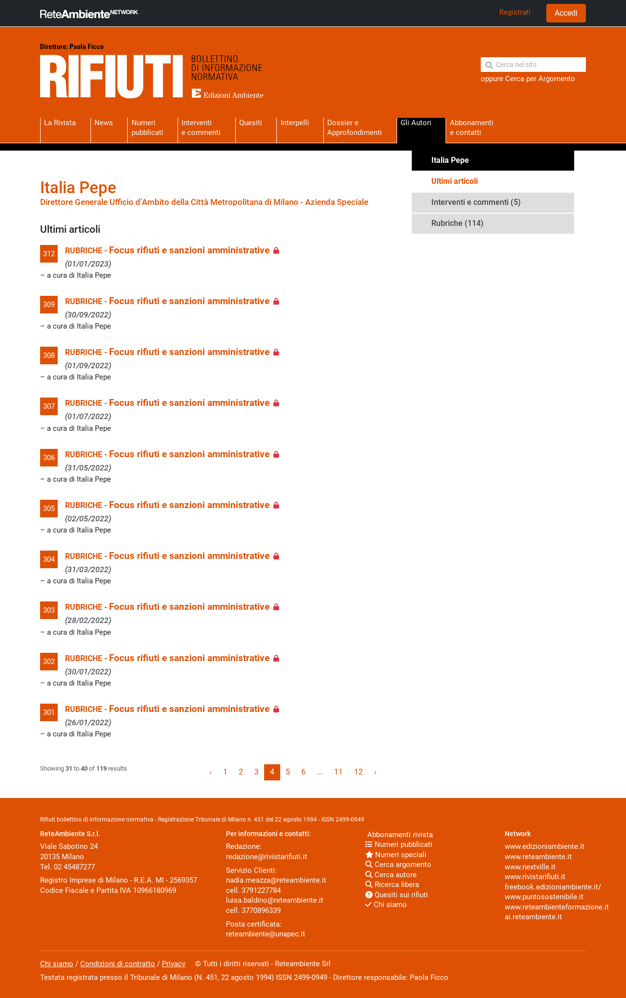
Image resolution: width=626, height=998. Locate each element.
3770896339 (261, 910)
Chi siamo (386, 904)
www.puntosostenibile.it (544, 896)
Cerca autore (391, 874)
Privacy (173, 963)
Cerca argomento (398, 864)
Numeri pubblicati (147, 127)
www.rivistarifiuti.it (535, 876)
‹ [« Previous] (210, 771)
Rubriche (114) (457, 223)
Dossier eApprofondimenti (354, 127)
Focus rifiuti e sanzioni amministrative (189, 250)
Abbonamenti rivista (399, 834)
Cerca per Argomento (540, 78)
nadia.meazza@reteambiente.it (276, 880)
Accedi (566, 13)
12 (358, 771)
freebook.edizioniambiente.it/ (553, 887)
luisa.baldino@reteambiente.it (274, 900)
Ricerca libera (392, 884)
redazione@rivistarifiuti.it (266, 856)
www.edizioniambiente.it (544, 846)
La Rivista (60, 122)
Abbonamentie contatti (471, 127)
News (103, 122)
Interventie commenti (201, 127)
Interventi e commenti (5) (476, 202)
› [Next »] (375, 771)
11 (338, 771)
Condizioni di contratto (117, 963)
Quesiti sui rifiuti (396, 894)
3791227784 (261, 890)
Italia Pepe (450, 160)
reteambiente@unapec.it (265, 934)
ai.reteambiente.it (533, 916)
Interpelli (295, 122)
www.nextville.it (530, 867)
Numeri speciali (395, 854)
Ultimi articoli (454, 181)
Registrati (515, 12)
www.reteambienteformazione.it (557, 907)
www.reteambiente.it (538, 856)
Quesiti (250, 122)
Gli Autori (416, 122)
